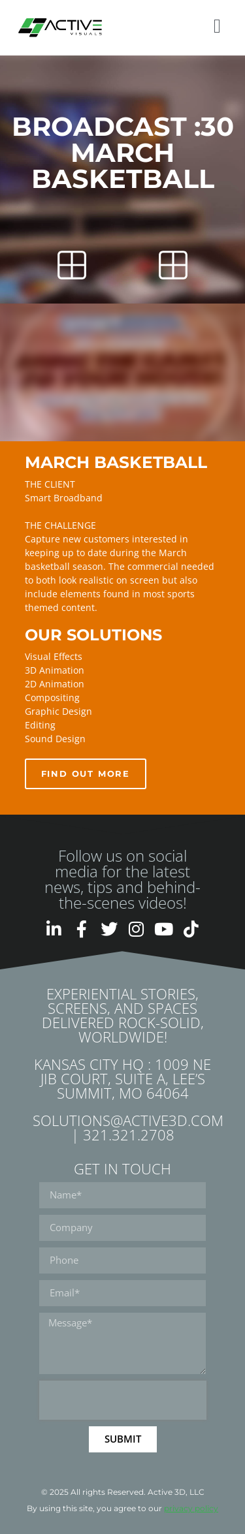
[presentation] (122, 1400)
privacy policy (191, 1508)
